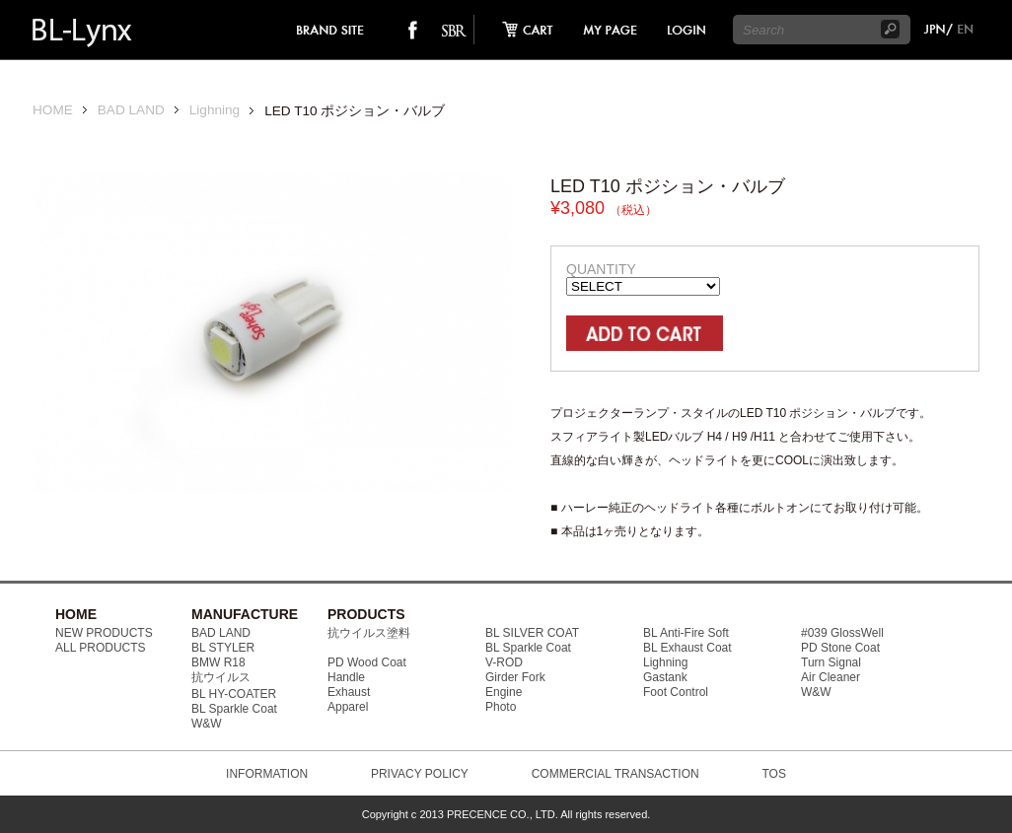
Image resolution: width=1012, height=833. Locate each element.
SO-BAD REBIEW (453, 29)
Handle (346, 677)
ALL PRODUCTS (100, 648)
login (685, 29)
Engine (503, 692)
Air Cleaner (830, 677)
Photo (500, 707)
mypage (610, 29)
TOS (773, 774)
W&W (206, 723)
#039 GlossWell (842, 633)
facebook (413, 29)
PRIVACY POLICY (420, 774)
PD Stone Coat (840, 648)
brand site (331, 29)
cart (521, 29)
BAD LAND (131, 110)
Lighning (214, 110)
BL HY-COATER (233, 694)
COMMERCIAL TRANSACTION (615, 774)
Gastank (665, 677)
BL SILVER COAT (532, 633)
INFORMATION (267, 774)
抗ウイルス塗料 (368, 633)
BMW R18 (218, 662)
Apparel (347, 707)
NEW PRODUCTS (104, 633)
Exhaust (348, 692)
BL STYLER (222, 648)
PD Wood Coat (366, 662)
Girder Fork (515, 677)
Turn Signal (831, 662)
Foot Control (675, 692)
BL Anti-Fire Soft (686, 633)
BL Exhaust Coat (687, 648)
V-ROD (504, 662)
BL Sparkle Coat (234, 709)
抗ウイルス (221, 677)
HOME (53, 110)
